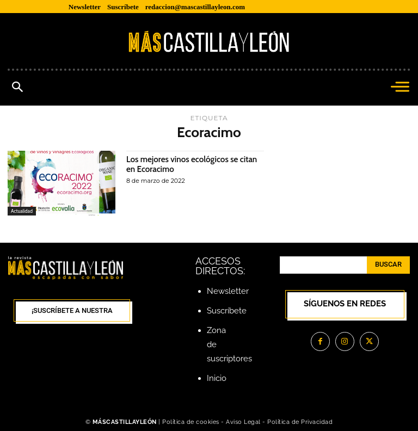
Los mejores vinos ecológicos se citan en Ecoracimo (195, 164)
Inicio (216, 378)
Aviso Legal (244, 422)
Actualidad (22, 211)
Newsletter (228, 291)
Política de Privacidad (300, 422)
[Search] (388, 265)
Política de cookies (190, 422)
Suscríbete (227, 311)
